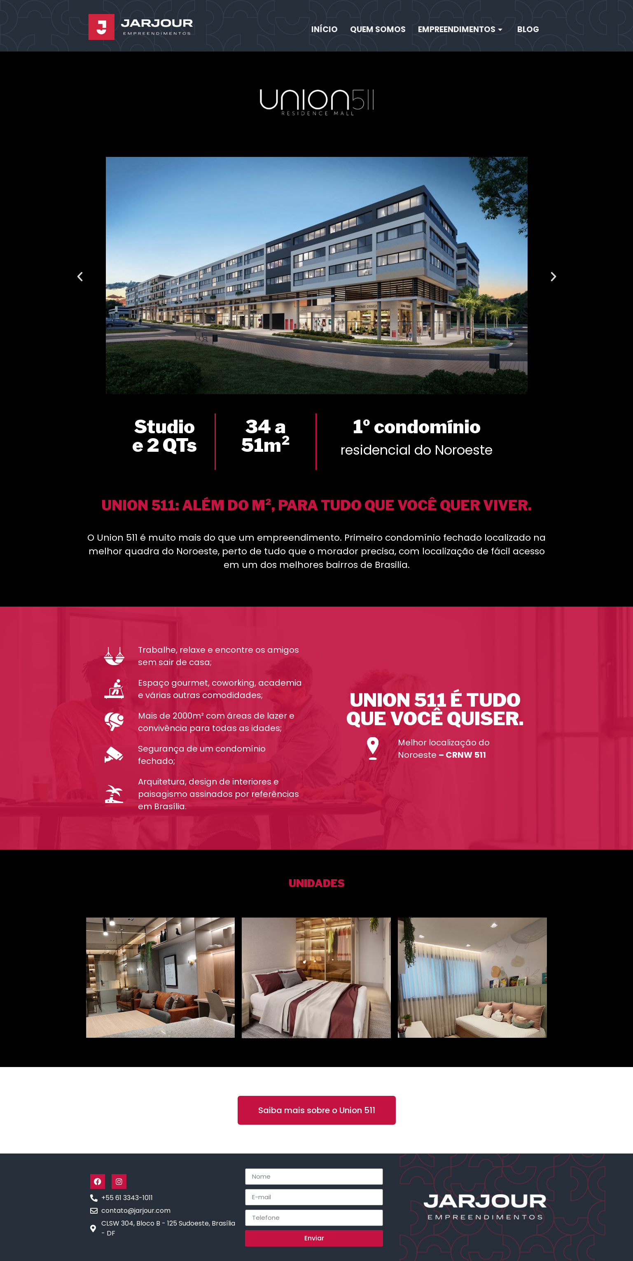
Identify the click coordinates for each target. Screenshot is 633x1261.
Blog (528, 29)
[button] (80, 277)
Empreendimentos (460, 29)
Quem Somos (378, 29)
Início (324, 29)
